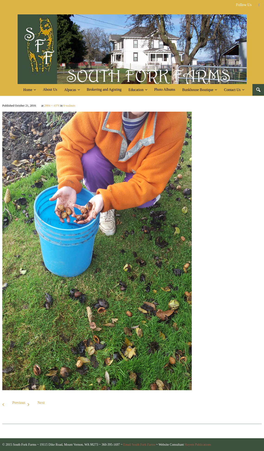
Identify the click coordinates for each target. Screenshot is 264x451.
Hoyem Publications (198, 444)
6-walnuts (69, 105)
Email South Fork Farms (139, 444)
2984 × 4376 (52, 105)
